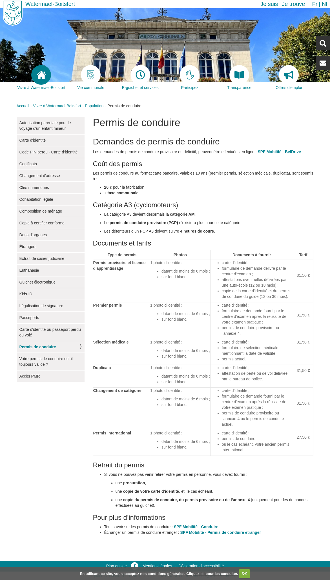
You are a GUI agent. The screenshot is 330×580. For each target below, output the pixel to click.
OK (244, 573)
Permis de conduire (37, 347)
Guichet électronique (37, 282)
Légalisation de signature (41, 306)
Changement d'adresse (39, 175)
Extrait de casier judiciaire (42, 258)
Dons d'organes (33, 235)
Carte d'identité (32, 140)
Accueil (23, 106)
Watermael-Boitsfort (50, 4)
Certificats (28, 164)
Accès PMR (29, 376)
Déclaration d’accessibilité (201, 566)
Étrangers (28, 246)
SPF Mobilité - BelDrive (279, 152)
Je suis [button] (269, 4)
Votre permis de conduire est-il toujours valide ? (46, 361)
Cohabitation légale (36, 199)
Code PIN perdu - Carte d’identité (48, 152)
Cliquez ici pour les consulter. (212, 573)
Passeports (29, 317)
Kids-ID (25, 294)
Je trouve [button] (293, 4)
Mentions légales (157, 566)
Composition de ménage (40, 211)
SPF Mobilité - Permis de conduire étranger (220, 532)
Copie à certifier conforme (42, 223)
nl (324, 4)
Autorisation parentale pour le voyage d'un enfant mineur (45, 126)
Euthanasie (29, 270)
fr (314, 4)
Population (94, 106)
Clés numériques (34, 187)
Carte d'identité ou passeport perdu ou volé (50, 332)
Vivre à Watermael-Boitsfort (57, 106)
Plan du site (116, 566)
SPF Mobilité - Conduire (196, 527)
